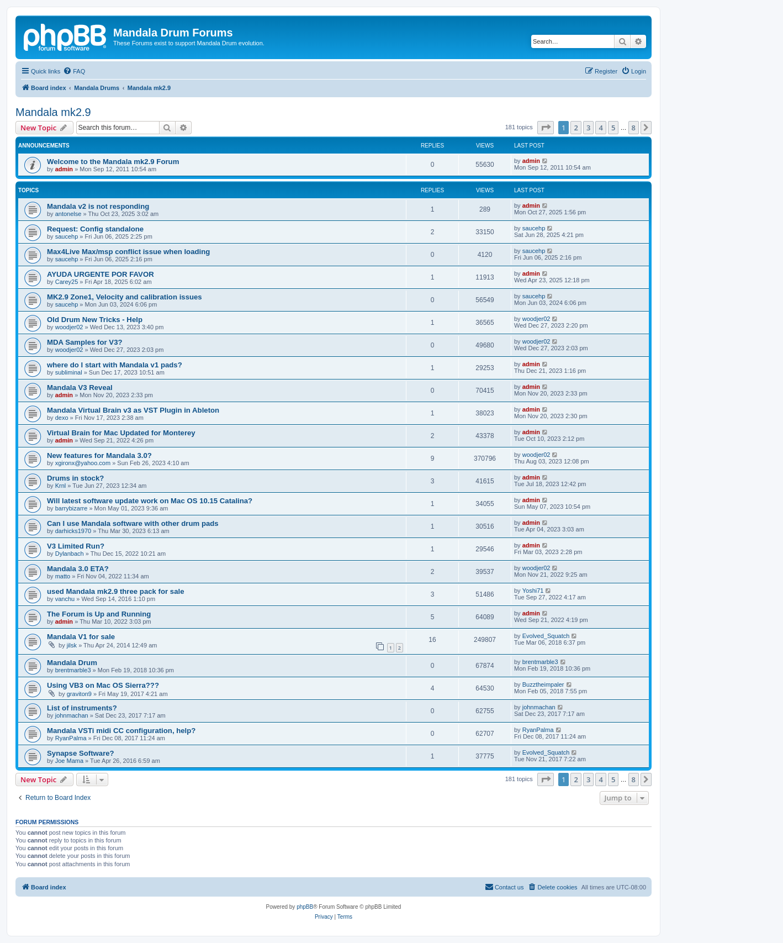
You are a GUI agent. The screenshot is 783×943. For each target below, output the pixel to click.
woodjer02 (69, 327)
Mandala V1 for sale (81, 637)
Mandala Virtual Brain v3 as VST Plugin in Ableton (133, 410)
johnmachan (71, 715)
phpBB (305, 907)
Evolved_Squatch (546, 636)
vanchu (65, 599)
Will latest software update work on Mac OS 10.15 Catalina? (149, 501)
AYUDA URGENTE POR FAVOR (100, 274)
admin (64, 169)
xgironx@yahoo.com (82, 463)
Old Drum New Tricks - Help (94, 319)
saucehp (66, 236)
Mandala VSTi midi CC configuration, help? (121, 730)
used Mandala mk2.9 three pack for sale (115, 591)
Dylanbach (69, 553)
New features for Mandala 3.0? (99, 455)
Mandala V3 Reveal (80, 387)
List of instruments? (82, 708)
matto (63, 576)
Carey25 (66, 281)
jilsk (72, 645)
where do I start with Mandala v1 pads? (114, 365)
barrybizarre (71, 508)
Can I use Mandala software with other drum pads (133, 523)
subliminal (68, 372)
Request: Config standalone (95, 229)
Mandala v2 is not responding (98, 206)
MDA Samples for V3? (85, 342)
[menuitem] (74, 71)
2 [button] (576, 128)
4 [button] (600, 128)
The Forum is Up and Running (99, 614)
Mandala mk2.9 (53, 112)
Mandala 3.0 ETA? (78, 569)
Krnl (60, 485)
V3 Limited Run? (75, 546)
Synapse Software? (80, 753)
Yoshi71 (533, 590)
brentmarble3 (73, 670)
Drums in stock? (75, 478)
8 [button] (634, 128)
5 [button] (613, 128)
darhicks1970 (73, 531)
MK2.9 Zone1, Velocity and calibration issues (124, 297)
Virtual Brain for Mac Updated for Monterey (121, 433)
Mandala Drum (72, 662)
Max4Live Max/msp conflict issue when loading (128, 251)
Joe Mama (69, 760)
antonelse (68, 213)
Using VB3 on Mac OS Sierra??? (103, 685)
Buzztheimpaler (543, 684)
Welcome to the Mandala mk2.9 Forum (113, 161)
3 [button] (588, 128)
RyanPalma (71, 738)
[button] (545, 127)
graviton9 (79, 694)
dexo (61, 417)
